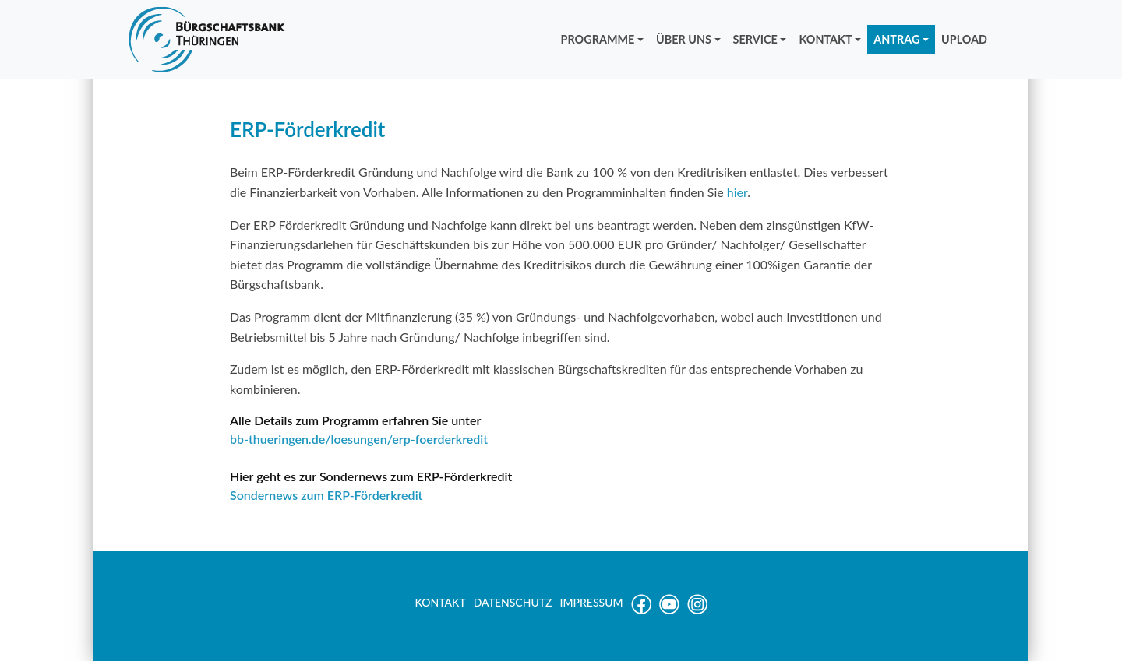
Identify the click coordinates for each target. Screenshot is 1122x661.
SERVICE (755, 39)
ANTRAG (896, 39)
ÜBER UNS (683, 39)
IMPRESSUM (591, 602)
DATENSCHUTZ (513, 602)
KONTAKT (825, 39)
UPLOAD (964, 39)
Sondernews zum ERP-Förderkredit (326, 494)
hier (737, 192)
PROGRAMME (598, 39)
